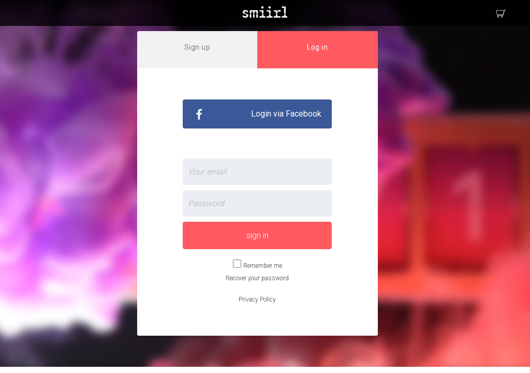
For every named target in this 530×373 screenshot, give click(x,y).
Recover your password (257, 278)
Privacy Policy (257, 299)
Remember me (262, 265)
